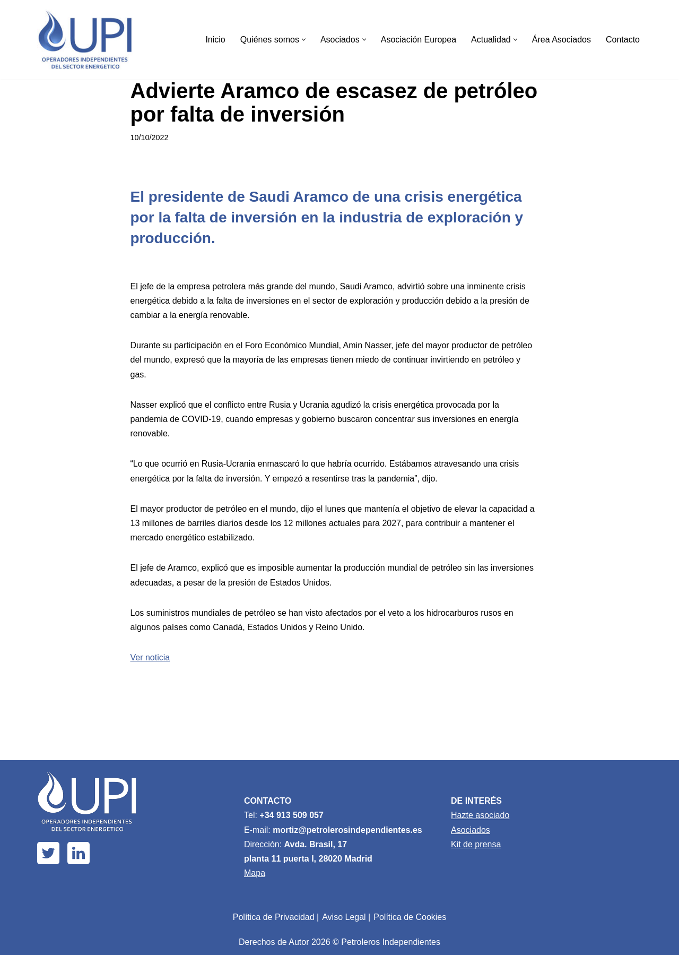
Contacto (623, 39)
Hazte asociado (480, 815)
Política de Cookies (409, 917)
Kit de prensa (476, 844)
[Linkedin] (78, 853)
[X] (48, 853)
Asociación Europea (418, 39)
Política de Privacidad (274, 917)
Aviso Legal (343, 917)
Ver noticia (150, 657)
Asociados (470, 829)
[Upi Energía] (85, 40)
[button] (304, 39)
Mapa (254, 872)
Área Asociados (561, 39)
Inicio (215, 39)
